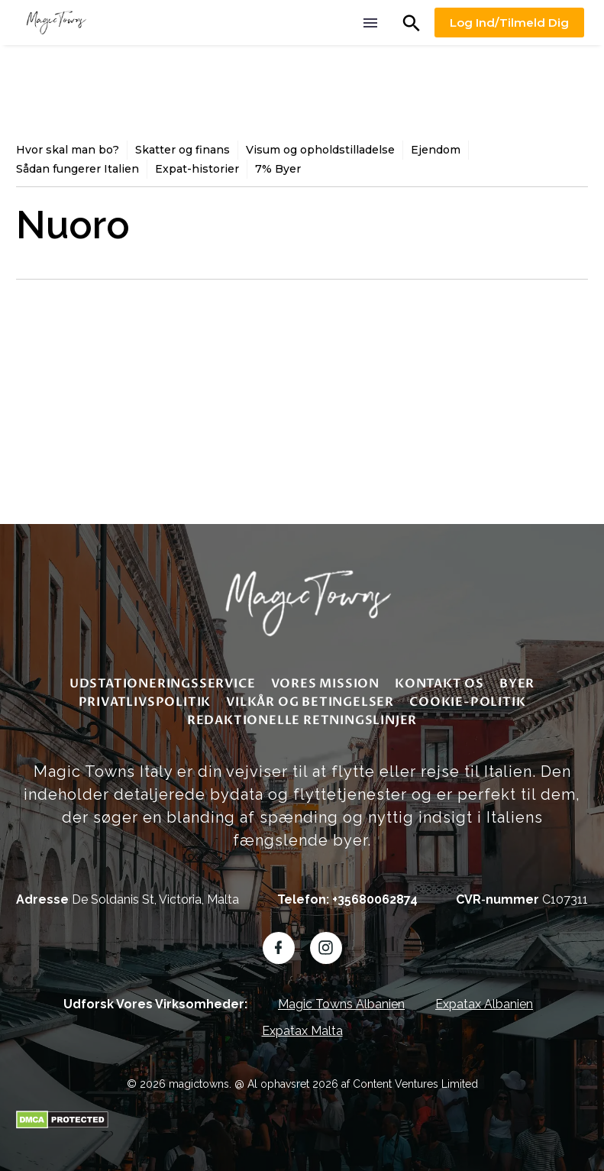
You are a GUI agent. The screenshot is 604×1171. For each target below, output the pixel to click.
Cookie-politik (467, 702)
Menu (370, 22)
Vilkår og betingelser (310, 702)
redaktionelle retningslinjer (302, 720)
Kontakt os (439, 683)
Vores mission (325, 683)
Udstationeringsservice (162, 683)
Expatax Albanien (484, 1004)
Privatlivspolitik (145, 702)
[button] (411, 22)
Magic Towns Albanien (341, 1004)
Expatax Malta (302, 1031)
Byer (517, 683)
